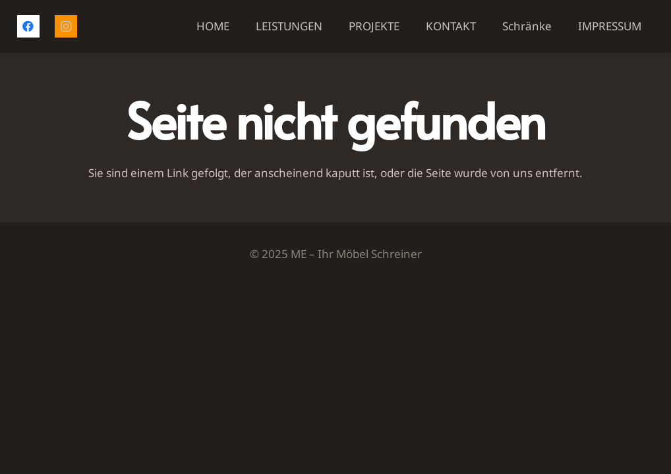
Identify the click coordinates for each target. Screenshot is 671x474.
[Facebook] (28, 26)
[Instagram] (66, 26)
